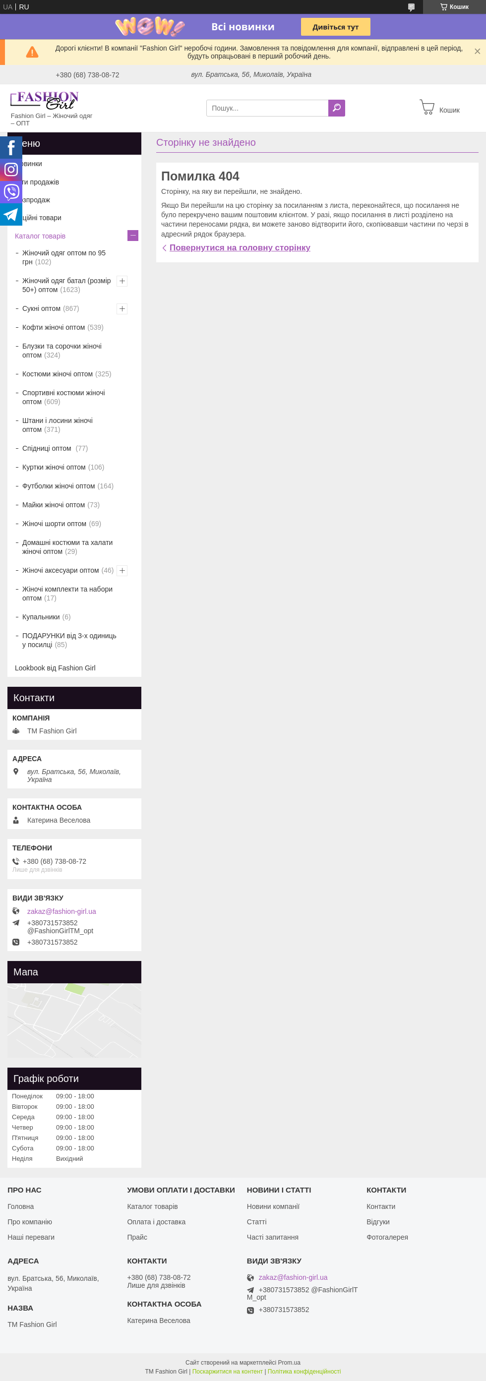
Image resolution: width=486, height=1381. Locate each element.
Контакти (380, 1206)
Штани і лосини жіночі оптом (57, 425)
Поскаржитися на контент (227, 1371)
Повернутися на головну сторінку (240, 247)
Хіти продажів (37, 182)
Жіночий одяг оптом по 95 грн (64, 257)
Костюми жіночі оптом (57, 374)
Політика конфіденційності (304, 1371)
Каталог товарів (40, 236)
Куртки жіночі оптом (54, 467)
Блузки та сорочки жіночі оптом (62, 350)
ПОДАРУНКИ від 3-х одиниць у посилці (69, 640)
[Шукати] (336, 108)
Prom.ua (289, 1362)
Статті (257, 1222)
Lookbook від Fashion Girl (55, 668)
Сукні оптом (41, 308)
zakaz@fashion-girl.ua (61, 911)
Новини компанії (273, 1206)
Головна (20, 1206)
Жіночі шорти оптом (54, 524)
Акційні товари (38, 218)
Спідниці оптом (47, 448)
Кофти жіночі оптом (53, 327)
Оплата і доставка (156, 1222)
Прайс (137, 1237)
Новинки (28, 164)
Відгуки (378, 1222)
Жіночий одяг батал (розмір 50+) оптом (66, 285)
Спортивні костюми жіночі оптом (63, 397)
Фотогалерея (387, 1237)
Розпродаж (32, 200)
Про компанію (29, 1222)
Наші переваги (31, 1237)
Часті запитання (273, 1237)
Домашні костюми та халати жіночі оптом (67, 547)
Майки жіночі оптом (53, 505)
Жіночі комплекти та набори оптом (67, 593)
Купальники (41, 617)
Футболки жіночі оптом (58, 486)
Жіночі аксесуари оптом (60, 570)
